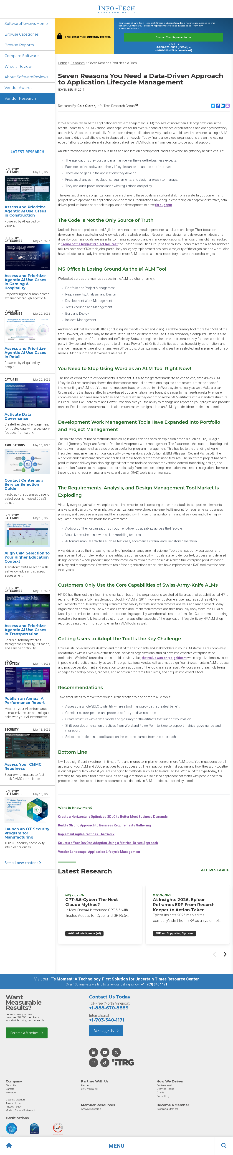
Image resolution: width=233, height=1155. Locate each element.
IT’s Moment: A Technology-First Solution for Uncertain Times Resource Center (124, 979)
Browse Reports (19, 45)
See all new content (23, 863)
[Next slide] (225, 954)
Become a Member (26, 1033)
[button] (116, 1146)
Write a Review (18, 66)
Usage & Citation (15, 1099)
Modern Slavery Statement (20, 1110)
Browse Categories (21, 34)
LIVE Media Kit (89, 1088)
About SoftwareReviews (26, 77)
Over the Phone (165, 1088)
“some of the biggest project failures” (89, 244)
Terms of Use (13, 1103)
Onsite (160, 1092)
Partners (86, 1085)
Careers (10, 1088)
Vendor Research (20, 99)
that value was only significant (164, 658)
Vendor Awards (18, 88)
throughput (163, 205)
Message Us (106, 1030)
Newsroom (12, 1092)
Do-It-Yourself (164, 1085)
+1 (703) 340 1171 (154, 984)
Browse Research (91, 1108)
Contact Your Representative (173, 37)
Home (62, 63)
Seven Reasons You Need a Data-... (114, 63)
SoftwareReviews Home (26, 23)
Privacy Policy (13, 1106)
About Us (11, 1085)
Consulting (163, 1096)
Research (78, 63)
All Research (215, 870)
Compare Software (22, 56)
